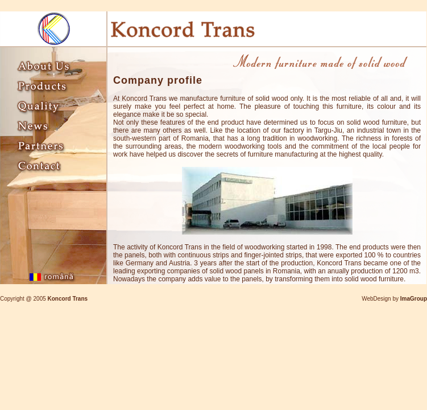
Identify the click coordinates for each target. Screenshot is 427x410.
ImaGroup (413, 299)
